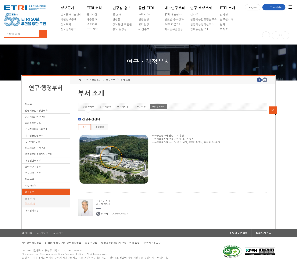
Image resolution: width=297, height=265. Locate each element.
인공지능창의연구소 (202, 24)
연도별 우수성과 (174, 19)
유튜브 (266, 35)
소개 (84, 127)
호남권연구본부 (33, 166)
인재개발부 (123, 106)
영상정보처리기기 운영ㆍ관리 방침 (120, 243)
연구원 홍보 (122, 8)
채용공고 (92, 19)
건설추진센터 (158, 106)
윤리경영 (143, 24)
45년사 (117, 14)
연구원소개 (226, 19)
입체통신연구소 (199, 29)
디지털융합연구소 (34, 135)
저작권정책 (91, 243)
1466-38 (77, 250)
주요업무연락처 (238, 233)
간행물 (116, 19)
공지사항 (92, 14)
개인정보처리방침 (31, 243)
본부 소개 (30, 198)
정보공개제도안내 (71, 14)
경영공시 (66, 38)
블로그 (276, 35)
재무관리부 (140, 106)
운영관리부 (88, 106)
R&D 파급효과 (172, 24)
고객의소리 (145, 14)
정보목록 (66, 24)
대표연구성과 (174, 8)
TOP (272, 109)
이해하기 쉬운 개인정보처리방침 (63, 243)
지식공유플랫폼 (173, 29)
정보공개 (67, 8)
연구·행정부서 (201, 8)
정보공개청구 (69, 29)
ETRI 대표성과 (173, 14)
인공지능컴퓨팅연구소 (203, 19)
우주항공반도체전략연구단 (38, 154)
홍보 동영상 (120, 29)
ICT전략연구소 (32, 141)
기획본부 (29, 179)
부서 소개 (30, 203)
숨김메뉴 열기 (62, 34)
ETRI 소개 (227, 8)
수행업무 (99, 127)
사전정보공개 (69, 19)
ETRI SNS (92, 29)
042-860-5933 (120, 213)
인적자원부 (105, 106)
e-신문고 (143, 29)
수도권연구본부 (33, 172)
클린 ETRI (146, 8)
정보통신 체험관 (122, 24)
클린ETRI (27, 233)
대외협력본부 (32, 210)
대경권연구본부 (33, 160)
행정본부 (29, 191)
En (252, 7)
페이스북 (285, 35)
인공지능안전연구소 (35, 147)
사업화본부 (30, 185)
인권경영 (143, 19)
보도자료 (92, 24)
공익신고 (143, 38)
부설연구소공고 (152, 243)
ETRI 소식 (94, 8)
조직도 (224, 29)
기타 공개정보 (228, 38)
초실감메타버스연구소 (203, 38)
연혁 (222, 24)
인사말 (224, 14)
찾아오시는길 (263, 233)
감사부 (194, 14)
